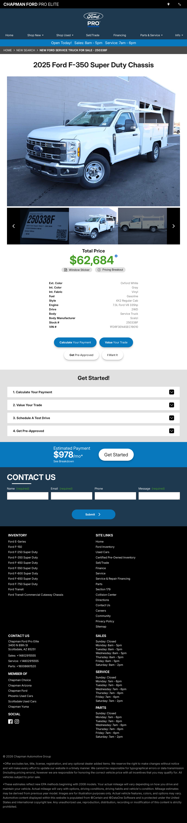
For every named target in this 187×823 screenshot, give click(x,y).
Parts (99, 584)
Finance (101, 568)
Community (103, 616)
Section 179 (103, 589)
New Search (25, 50)
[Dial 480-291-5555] (180, 4)
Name (18, 488)
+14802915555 (26, 655)
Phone (99, 488)
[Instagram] (17, 721)
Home (9, 35)
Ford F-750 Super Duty (23, 584)
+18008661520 (26, 666)
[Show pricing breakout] (116, 256)
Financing (119, 35)
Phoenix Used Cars (20, 696)
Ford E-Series (17, 541)
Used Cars (102, 552)
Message (151, 488)
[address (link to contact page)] (169, 4)
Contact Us (103, 605)
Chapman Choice (19, 680)
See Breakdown (63, 461)
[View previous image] (13, 226)
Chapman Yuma (18, 706)
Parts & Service (152, 35)
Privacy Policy (105, 621)
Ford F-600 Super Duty (23, 573)
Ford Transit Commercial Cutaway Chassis (35, 594)
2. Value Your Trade (93, 404)
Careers (101, 610)
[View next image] (173, 226)
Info (179, 35)
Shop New (36, 35)
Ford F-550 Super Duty (23, 568)
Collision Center (106, 594)
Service (100, 573)
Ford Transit (16, 589)
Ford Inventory (105, 546)
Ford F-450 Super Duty (23, 562)
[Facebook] (10, 721)
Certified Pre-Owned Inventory (115, 557)
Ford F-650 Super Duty (23, 578)
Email (62, 488)
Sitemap (101, 626)
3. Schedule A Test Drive (93, 417)
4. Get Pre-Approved (93, 430)
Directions (102, 600)
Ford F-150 (15, 546)
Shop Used (65, 35)
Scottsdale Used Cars (22, 701)
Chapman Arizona (20, 685)
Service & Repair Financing (113, 578)
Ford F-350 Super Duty (23, 557)
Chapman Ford (17, 690)
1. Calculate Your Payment (93, 392)
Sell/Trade (92, 35)
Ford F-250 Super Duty (23, 552)
